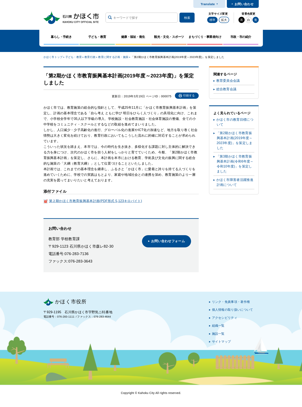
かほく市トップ (53, 57)
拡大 (224, 20)
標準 (212, 20)
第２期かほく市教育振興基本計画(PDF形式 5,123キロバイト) (95, 201)
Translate (208, 4)
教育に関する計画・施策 (113, 57)
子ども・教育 (73, 57)
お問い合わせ (244, 4)
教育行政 (89, 57)
